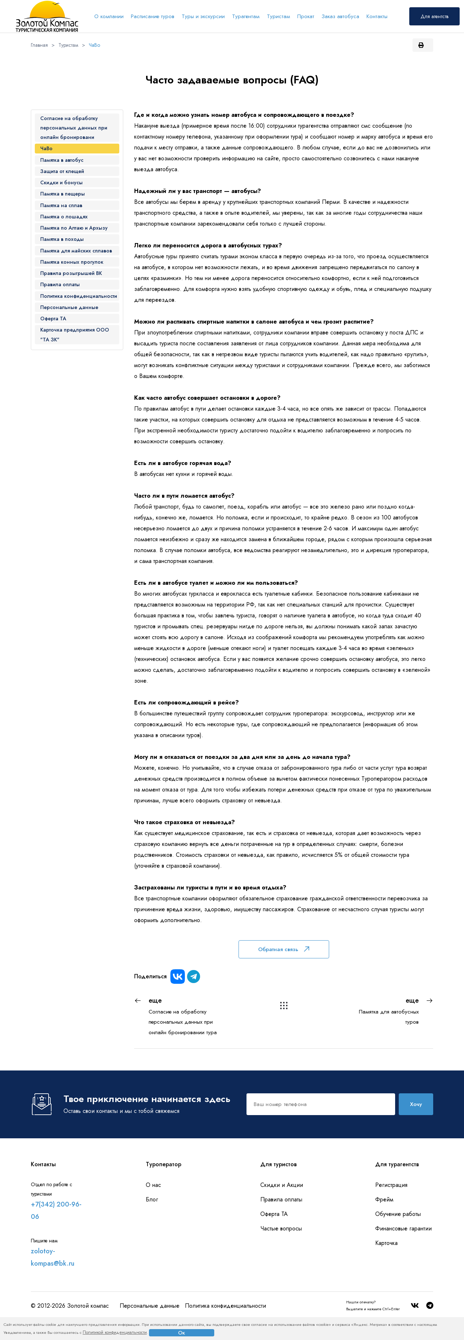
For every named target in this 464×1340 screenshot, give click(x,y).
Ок (181, 1332)
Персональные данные (149, 1306)
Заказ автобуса (340, 16)
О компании (109, 16)
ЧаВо (94, 45)
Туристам (278, 16)
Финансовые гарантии (403, 1228)
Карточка (386, 1243)
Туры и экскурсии (203, 16)
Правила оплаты (281, 1199)
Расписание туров (152, 16)
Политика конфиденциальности (225, 1306)
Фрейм (384, 1199)
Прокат (305, 16)
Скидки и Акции (281, 1185)
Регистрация (391, 1185)
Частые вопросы (281, 1228)
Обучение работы (398, 1214)
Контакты (377, 16)
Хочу (416, 1104)
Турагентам (246, 16)
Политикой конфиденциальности (115, 1332)
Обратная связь (283, 949)
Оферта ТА (274, 1214)
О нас (153, 1185)
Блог (152, 1199)
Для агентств (434, 16)
